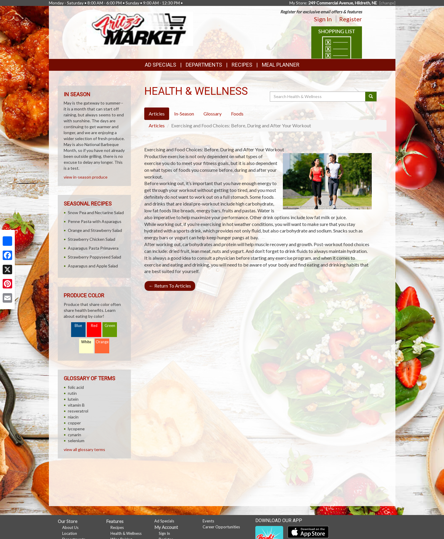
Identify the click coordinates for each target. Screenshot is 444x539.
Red (94, 325)
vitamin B (76, 405)
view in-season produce (86, 176)
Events (208, 521)
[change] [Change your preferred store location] (387, 2)
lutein (73, 399)
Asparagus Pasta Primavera (93, 248)
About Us (70, 527)
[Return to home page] (139, 28)
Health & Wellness (126, 533)
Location (69, 533)
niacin (73, 416)
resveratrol (78, 410)
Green (110, 325)
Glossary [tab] (212, 113)
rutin (72, 393)
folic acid (76, 387)
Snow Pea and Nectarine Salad (96, 212)
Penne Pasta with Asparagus (94, 221)
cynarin (74, 434)
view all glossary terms (84, 449)
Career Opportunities (221, 526)
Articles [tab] (157, 113)
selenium (76, 440)
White (86, 342)
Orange (102, 342)
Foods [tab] (237, 113)
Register (350, 19)
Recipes (242, 65)
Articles (157, 125)
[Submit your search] (371, 97)
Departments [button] (204, 65)
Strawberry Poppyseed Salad (94, 256)
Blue (78, 325)
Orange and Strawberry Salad (95, 230)
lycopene (76, 428)
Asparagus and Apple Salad (93, 265)
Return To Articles (170, 285)
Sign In (323, 19)
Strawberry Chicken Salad (91, 239)
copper (74, 422)
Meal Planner (280, 65)
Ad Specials (160, 65)
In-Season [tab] (184, 113)
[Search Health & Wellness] (318, 97)
